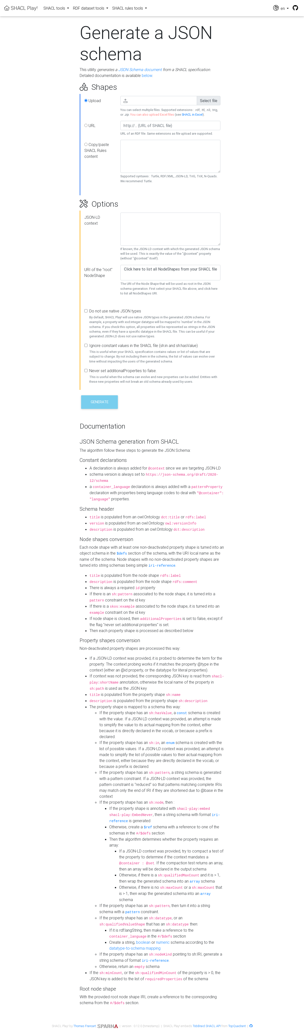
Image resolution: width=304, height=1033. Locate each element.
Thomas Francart (84, 1026)
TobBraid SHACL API (207, 1026)
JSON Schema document (140, 69)
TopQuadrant (237, 1026)
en (279, 8)
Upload (92, 100)
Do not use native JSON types (115, 310)
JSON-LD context (92, 220)
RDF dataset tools (89, 8)
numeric (163, 942)
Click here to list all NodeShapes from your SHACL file (170, 269)
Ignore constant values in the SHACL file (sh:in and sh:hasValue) (143, 345)
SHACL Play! (20, 8)
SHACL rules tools (128, 8)
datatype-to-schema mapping (135, 948)
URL (89, 125)
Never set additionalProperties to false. (123, 370)
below (147, 75)
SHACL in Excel (192, 114)
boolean (143, 942)
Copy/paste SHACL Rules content (96, 150)
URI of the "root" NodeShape (98, 272)
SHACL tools (54, 8)
